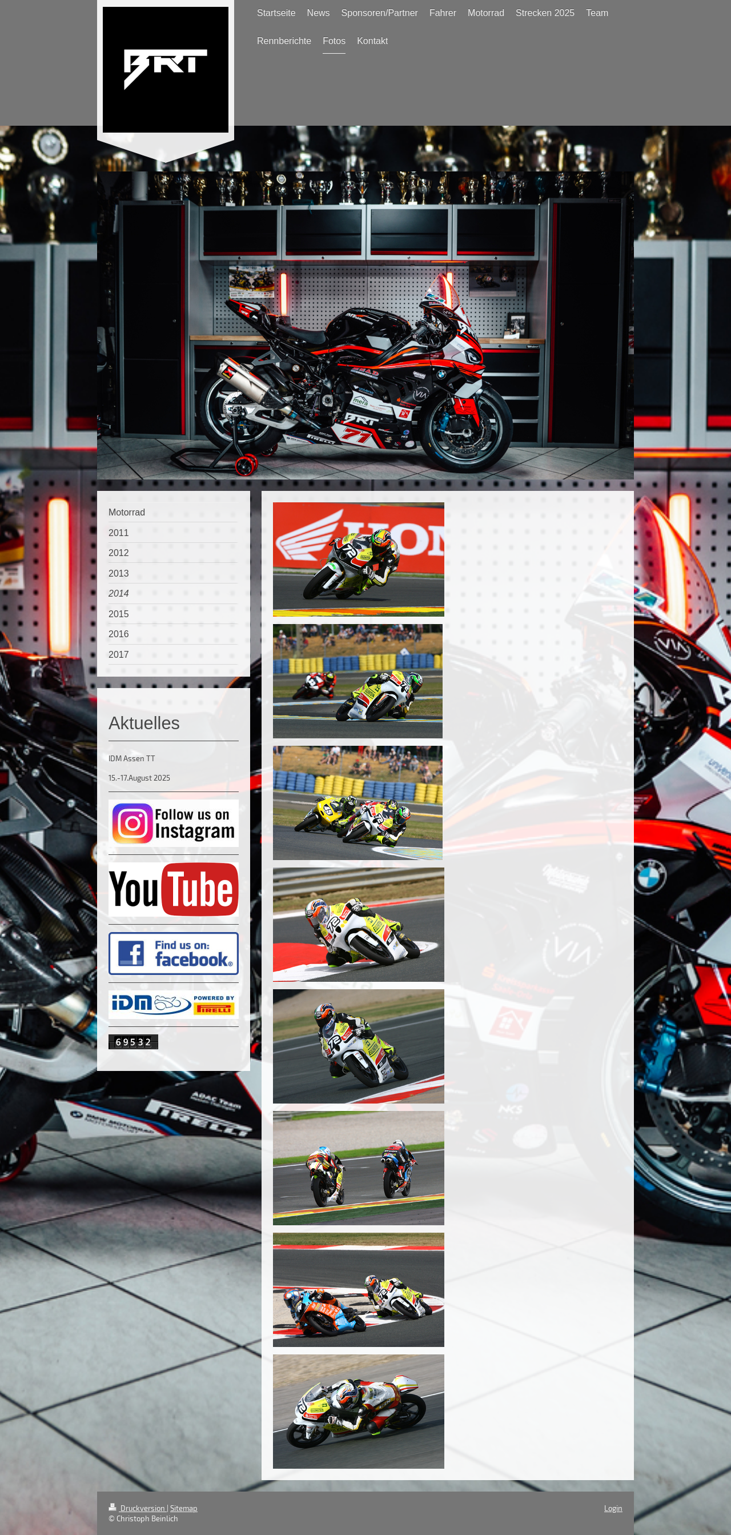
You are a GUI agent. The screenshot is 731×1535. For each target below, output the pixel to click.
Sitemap (184, 1508)
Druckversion (138, 1508)
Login (613, 1508)
